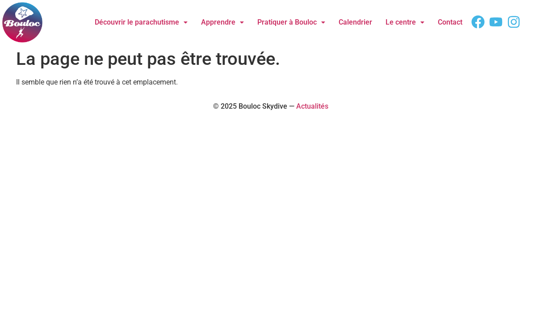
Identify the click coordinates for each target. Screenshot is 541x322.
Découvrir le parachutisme (141, 22)
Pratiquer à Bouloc (291, 22)
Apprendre (222, 22)
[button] (141, 22)
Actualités (312, 106)
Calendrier (355, 22)
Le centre (405, 22)
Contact (450, 22)
